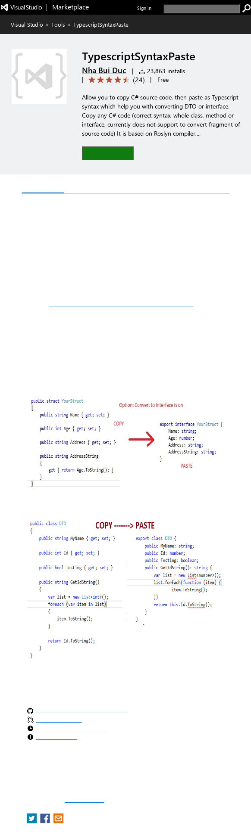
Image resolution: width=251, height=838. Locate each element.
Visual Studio (27, 24)
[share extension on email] (58, 821)
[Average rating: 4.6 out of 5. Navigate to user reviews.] (115, 80)
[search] (201, 8)
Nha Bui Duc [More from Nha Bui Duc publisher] (104, 70)
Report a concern (84, 800)
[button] (108, 153)
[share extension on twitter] (32, 821)
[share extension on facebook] (46, 821)
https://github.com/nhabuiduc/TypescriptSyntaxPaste (121, 304)
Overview (43, 184)
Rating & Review (127, 185)
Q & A (80, 185)
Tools (58, 24)
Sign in (144, 8)
